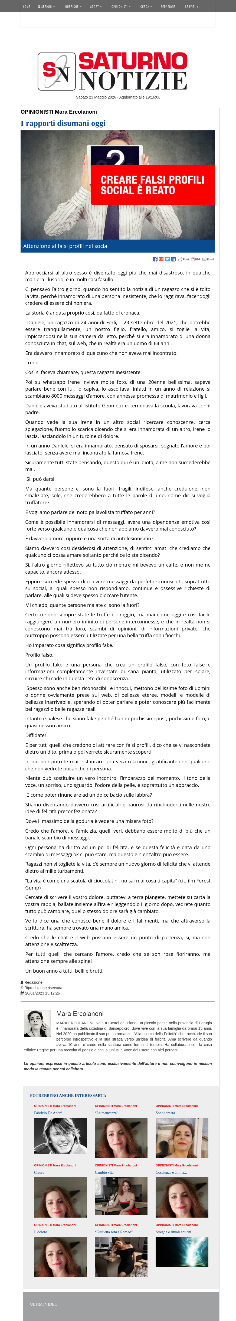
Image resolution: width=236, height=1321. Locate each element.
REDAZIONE (168, 7)
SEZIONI (46, 7)
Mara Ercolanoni (76, 112)
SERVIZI (191, 7)
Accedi (31, 20)
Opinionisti (37, 112)
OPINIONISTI (121, 7)
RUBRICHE (73, 7)
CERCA (146, 7)
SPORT (96, 7)
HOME (27, 7)
